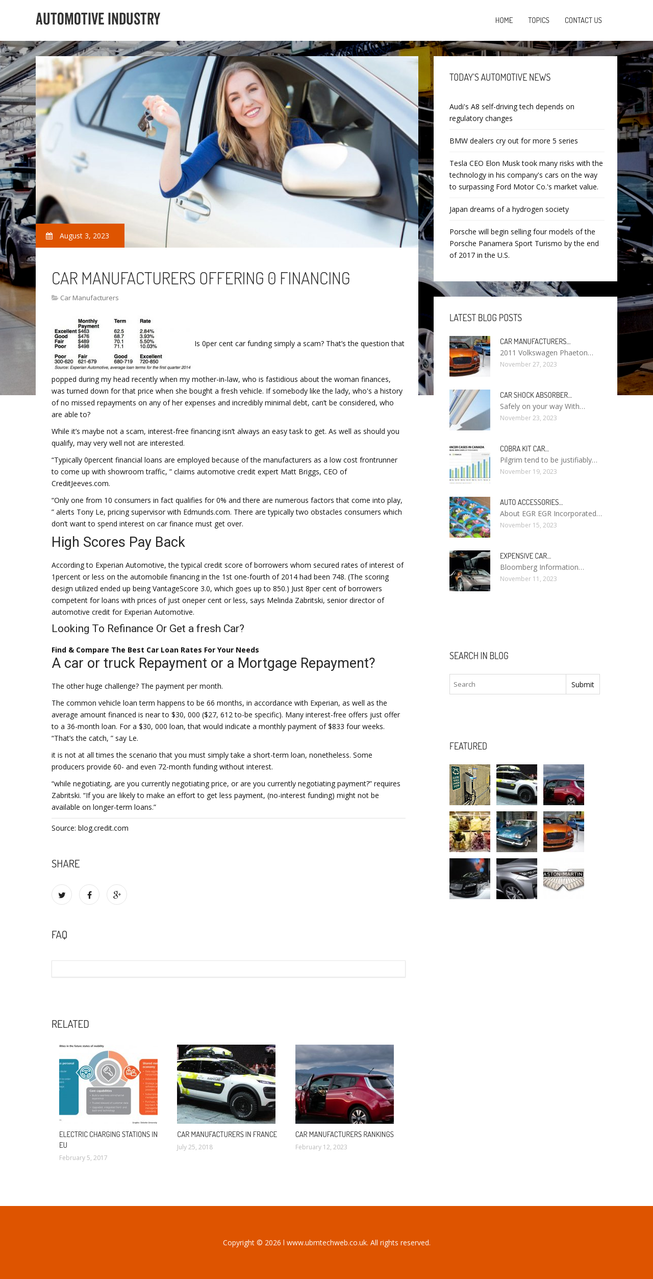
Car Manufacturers (89, 297)
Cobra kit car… (524, 448)
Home (504, 20)
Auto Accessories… (531, 502)
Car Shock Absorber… (536, 395)
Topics (538, 20)
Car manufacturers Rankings (344, 1134)
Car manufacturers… (535, 341)
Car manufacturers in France (227, 1134)
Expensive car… (525, 556)
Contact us (583, 20)
